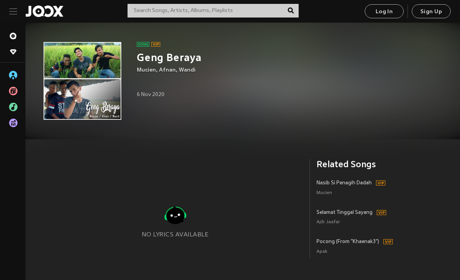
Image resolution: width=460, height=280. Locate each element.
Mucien (146, 70)
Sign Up (431, 12)
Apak (322, 251)
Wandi (187, 70)
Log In (384, 12)
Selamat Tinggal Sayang (345, 212)
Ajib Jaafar (328, 222)
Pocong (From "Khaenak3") (348, 242)
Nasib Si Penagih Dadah (344, 183)
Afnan (167, 70)
